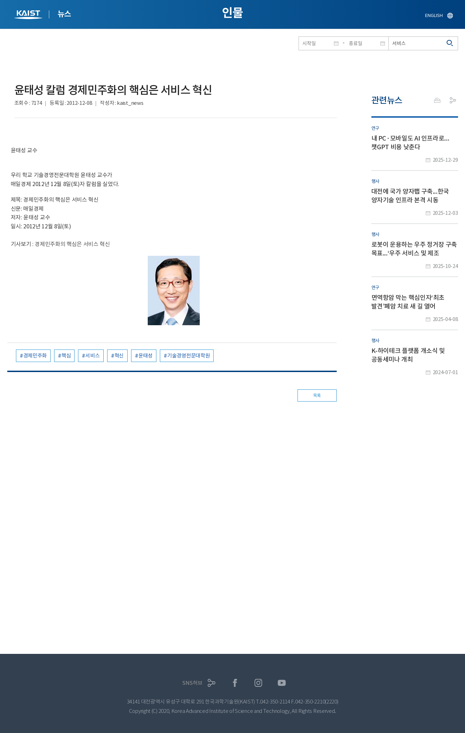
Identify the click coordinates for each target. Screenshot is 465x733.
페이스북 (235, 683)
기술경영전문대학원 (188, 355)
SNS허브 (192, 683)
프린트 (437, 100)
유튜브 (282, 683)
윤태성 (145, 355)
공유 (453, 100)
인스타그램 (258, 683)
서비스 (92, 355)
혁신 (119, 355)
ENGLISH (433, 15)
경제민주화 (35, 355)
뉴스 (64, 14)
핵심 (66, 355)
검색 (450, 43)
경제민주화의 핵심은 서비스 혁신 (72, 244)
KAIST (29, 15)
